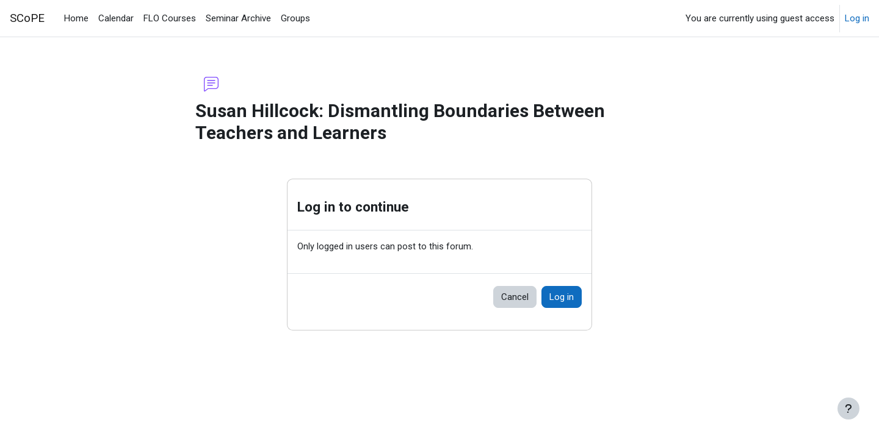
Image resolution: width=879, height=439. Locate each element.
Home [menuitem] (76, 18)
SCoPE (27, 18)
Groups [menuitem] (295, 18)
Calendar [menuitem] (116, 18)
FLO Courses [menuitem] (169, 18)
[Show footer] (848, 408)
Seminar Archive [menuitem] (238, 18)
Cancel (515, 297)
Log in (857, 18)
